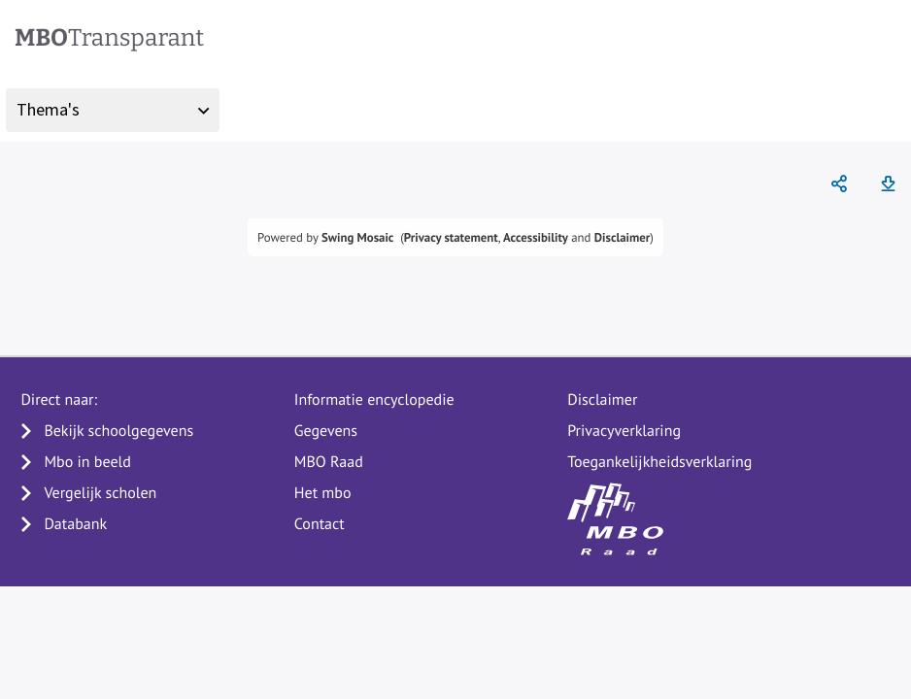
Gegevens (325, 431)
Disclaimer (622, 237)
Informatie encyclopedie (374, 400)
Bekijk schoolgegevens (118, 431)
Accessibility (535, 237)
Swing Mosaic (357, 237)
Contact (319, 524)
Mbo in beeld (87, 462)
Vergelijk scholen (100, 493)
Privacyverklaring (624, 431)
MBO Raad (328, 462)
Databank (75, 524)
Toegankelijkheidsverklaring (659, 462)
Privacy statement (451, 237)
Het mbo (323, 493)
